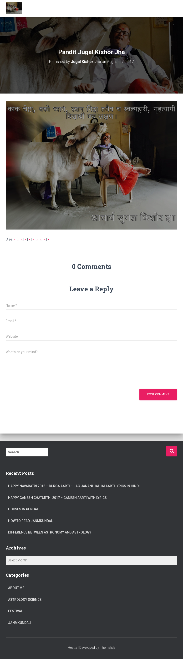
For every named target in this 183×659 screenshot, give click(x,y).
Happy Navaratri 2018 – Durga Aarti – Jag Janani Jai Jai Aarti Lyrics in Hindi (74, 486)
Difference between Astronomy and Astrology (49, 532)
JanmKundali (19, 623)
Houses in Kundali (24, 509)
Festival (15, 611)
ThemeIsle (107, 647)
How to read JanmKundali (31, 521)
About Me (16, 588)
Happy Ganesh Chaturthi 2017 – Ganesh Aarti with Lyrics (57, 498)
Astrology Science (24, 599)
